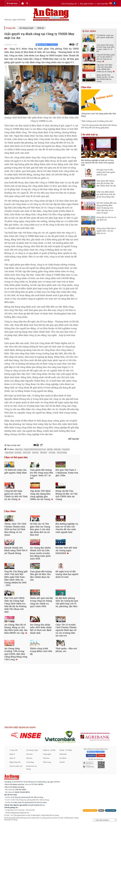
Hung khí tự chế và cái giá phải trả (106, 218)
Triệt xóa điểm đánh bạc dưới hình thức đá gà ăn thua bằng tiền (106, 194)
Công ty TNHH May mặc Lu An (35, 449)
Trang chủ (10, 28)
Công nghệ (47, 819)
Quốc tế (12, 823)
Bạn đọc (86, 87)
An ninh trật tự (90, 134)
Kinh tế (12, 819)
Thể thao (46, 823)
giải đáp (50, 449)
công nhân (65, 449)
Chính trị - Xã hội (49, 815)
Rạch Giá (35, 452)
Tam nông (30, 827)
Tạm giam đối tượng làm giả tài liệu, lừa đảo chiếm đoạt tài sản (106, 183)
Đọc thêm (11, 528)
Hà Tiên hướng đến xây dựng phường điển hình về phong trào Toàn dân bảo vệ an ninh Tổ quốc (107, 208)
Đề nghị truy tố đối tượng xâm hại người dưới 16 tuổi (106, 172)
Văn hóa (29, 823)
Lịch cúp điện (102, 3)
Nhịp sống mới (14, 827)
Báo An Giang (62, 452)
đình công (18, 449)
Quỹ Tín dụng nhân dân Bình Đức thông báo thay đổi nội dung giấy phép (99, 126)
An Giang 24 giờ (26, 28)
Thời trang (47, 827)
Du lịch (62, 827)
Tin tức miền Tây (15, 831)
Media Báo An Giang (31, 832)
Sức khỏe (63, 823)
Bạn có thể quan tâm (17, 457)
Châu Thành (9, 452)
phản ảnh (57, 449)
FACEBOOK (91, 820)
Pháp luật (63, 819)
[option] (26, 800)
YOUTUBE (100, 820)
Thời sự (40, 28)
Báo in (101, 876)
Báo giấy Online (87, 3)
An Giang (18, 452)
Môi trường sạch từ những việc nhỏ (97, 121)
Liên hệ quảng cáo (69, 3)
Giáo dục (29, 819)
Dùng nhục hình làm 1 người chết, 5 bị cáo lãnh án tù (106, 230)
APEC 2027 (26, 452)
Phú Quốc (43, 452)
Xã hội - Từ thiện (65, 815)
